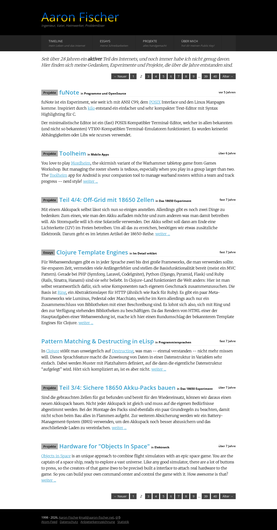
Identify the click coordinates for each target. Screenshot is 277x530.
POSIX (155, 102)
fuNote (69, 92)
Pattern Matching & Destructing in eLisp (97, 341)
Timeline (67, 43)
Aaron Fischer (80, 17)
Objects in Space (56, 455)
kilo (91, 108)
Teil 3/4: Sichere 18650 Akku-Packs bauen (117, 387)
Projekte (154, 43)
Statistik (123, 522)
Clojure (52, 350)
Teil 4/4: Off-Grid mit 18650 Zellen (106, 200)
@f (117, 517)
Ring (62, 292)
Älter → (228, 76)
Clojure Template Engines (92, 252)
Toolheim (72, 153)
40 (215, 76)
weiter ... (90, 181)
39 (206, 76)
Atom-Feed (49, 522)
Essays (114, 43)
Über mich (197, 43)
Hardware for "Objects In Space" (104, 446)
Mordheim (80, 163)
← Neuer (120, 76)
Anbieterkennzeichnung (97, 522)
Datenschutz (69, 522)
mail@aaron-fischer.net (97, 517)
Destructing (122, 350)
